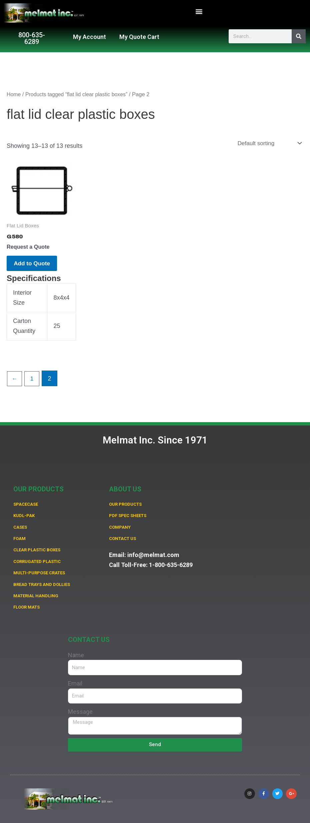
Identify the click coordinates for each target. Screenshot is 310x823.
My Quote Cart (139, 36)
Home (14, 94)
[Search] (299, 36)
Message (80, 711)
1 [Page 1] (33, 382)
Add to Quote (36, 265)
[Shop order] (267, 143)
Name (76, 655)
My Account (89, 36)
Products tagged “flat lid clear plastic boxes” (79, 94)
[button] (198, 11)
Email (75, 683)
